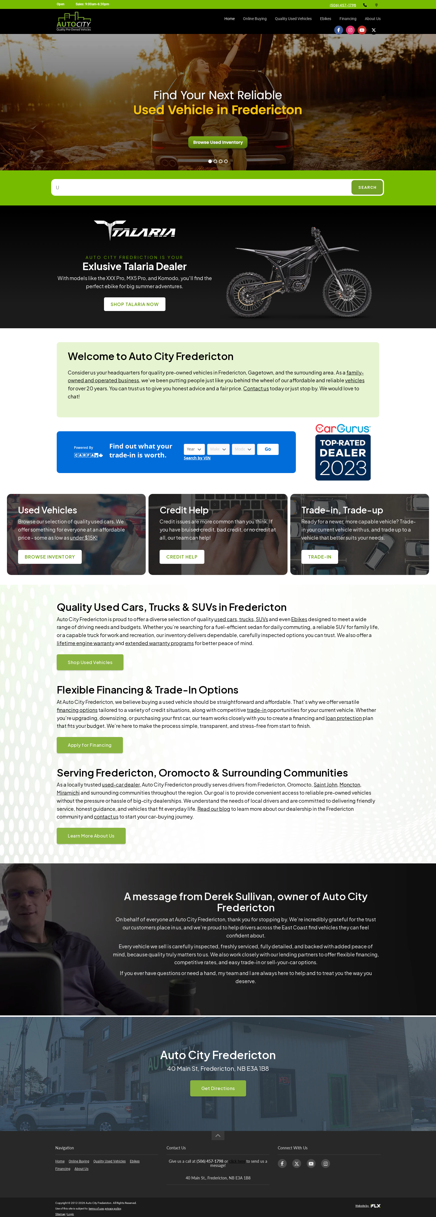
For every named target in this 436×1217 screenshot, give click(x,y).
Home (229, 21)
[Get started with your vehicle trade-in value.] (268, 449)
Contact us (256, 388)
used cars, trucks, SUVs (241, 619)
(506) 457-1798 (343, 5)
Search (367, 187)
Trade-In (319, 557)
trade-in (257, 710)
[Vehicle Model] (243, 449)
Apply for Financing (90, 745)
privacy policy (113, 1208)
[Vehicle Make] (218, 449)
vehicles (355, 380)
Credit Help (182, 557)
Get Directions (218, 1088)
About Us (373, 21)
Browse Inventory (50, 557)
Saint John (325, 784)
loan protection (344, 718)
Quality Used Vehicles (293, 21)
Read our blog (213, 808)
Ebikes (325, 21)
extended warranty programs (159, 643)
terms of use (96, 1208)
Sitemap (60, 1214)
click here (237, 1161)
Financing (348, 21)
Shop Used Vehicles (90, 662)
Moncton (350, 784)
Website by (368, 1205)
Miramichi (68, 792)
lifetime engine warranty (85, 643)
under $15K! (84, 537)
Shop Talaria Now (135, 304)
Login (70, 1214)
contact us (106, 816)
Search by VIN (197, 458)
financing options (77, 710)
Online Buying (255, 21)
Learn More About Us (91, 836)
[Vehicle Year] (194, 449)
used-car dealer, (121, 784)
